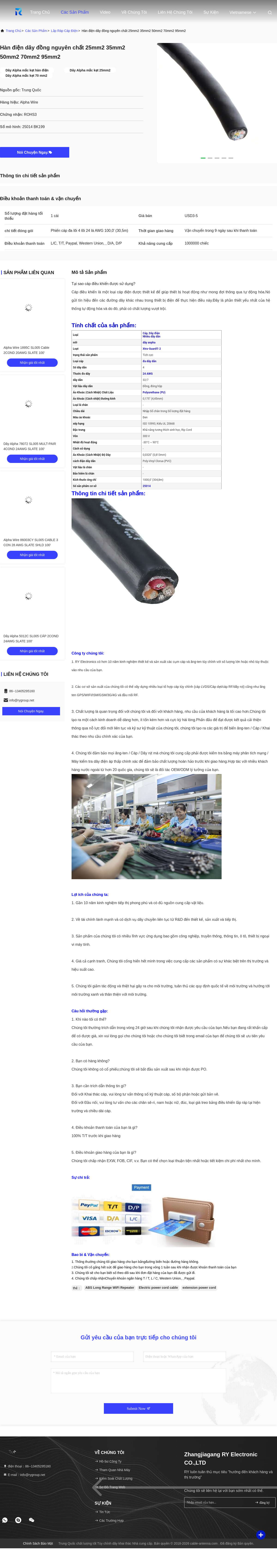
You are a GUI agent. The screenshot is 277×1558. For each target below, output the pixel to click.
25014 (147, 486)
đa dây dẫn (149, 361)
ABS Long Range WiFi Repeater (109, 1287)
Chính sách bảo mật (38, 1543)
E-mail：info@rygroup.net (24, 1475)
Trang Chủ (40, 12)
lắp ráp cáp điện (64, 31)
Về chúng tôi (134, 12)
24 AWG (148, 373)
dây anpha (149, 342)
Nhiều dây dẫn (151, 336)
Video (105, 12)
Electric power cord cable (158, 1287)
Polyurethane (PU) (154, 392)
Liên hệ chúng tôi (175, 12)
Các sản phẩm (75, 12)
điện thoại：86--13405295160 (27, 1466)
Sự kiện (210, 12)
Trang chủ (13, 31)
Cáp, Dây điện (151, 333)
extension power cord (199, 1287)
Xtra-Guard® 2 (152, 348)
